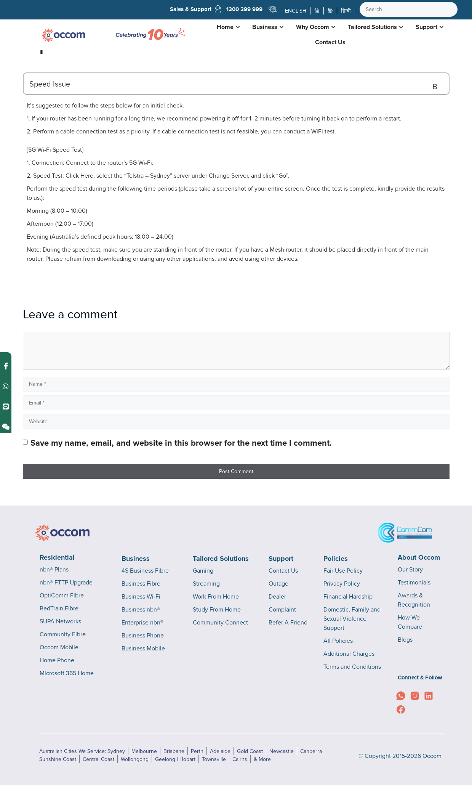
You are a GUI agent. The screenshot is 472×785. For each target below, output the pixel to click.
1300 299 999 (244, 9)
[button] (236, 83)
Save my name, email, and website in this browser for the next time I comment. (181, 443)
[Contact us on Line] (6, 407)
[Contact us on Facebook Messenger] (6, 366)
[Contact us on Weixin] (6, 427)
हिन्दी (346, 10)
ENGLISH (295, 10)
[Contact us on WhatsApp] (6, 386)
